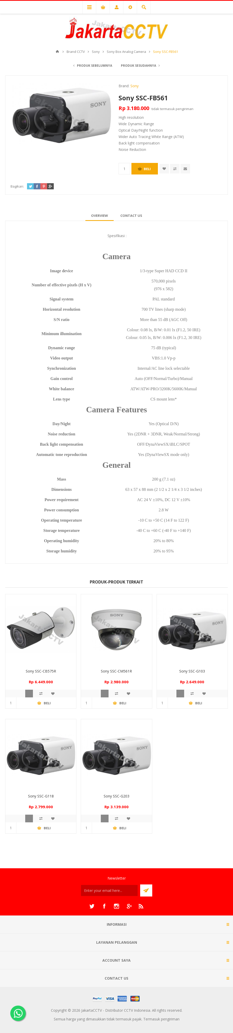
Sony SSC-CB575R (41, 671)
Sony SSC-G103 (192, 671)
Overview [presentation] (99, 215)
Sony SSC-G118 (41, 796)
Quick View (29, 693)
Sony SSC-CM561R (116, 671)
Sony (134, 85)
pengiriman (184, 108)
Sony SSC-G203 (116, 796)
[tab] (99, 215)
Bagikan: (17, 186)
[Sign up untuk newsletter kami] (109, 890)
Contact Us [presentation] (131, 215)
